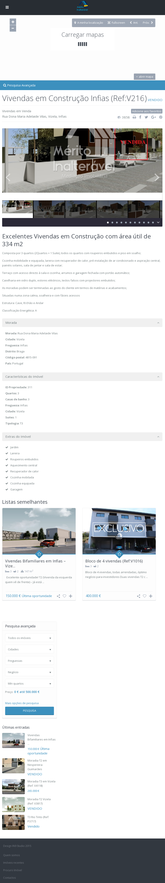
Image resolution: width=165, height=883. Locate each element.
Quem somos (11, 855)
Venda (26, 111)
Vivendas (8, 111)
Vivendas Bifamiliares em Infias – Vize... (35, 563)
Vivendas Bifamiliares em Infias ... (42, 739)
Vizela (52, 116)
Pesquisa (29, 711)
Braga (20, 351)
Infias (62, 116)
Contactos (9, 878)
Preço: (9, 692)
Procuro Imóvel (12, 870)
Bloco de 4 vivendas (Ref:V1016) (114, 561)
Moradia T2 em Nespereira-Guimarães (37, 765)
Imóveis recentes (13, 863)
